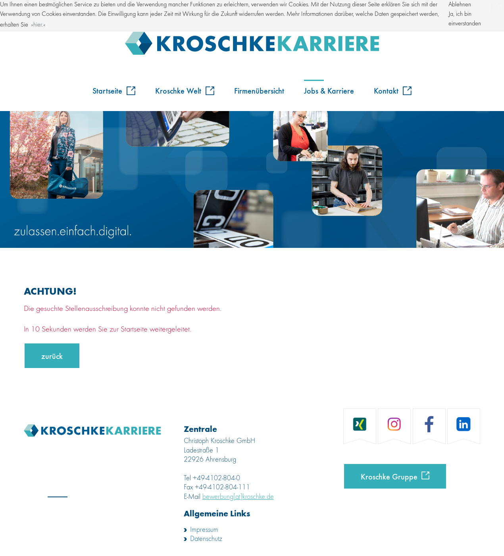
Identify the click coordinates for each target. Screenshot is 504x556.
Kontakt (393, 90)
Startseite (113, 90)
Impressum (204, 529)
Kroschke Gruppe (389, 476)
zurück (52, 355)
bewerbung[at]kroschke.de (238, 496)
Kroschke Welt (184, 90)
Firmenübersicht (259, 90)
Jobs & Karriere (329, 90)
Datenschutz (206, 539)
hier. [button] (38, 25)
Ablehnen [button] (459, 5)
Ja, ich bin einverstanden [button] (464, 19)
